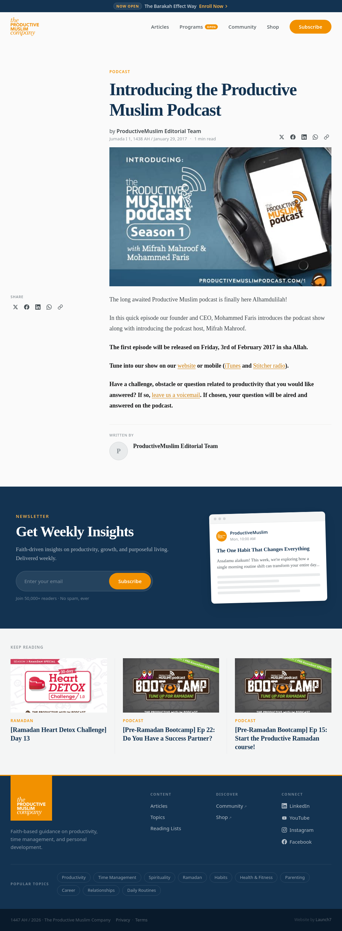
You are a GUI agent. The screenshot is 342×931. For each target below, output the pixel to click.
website (187, 365)
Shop (273, 26)
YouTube (296, 817)
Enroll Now (214, 6)
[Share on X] (282, 137)
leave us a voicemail (176, 395)
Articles (160, 26)
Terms (141, 920)
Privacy (123, 920)
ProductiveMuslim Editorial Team (159, 131)
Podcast (119, 71)
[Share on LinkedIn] (304, 137)
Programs (199, 26)
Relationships (101, 890)
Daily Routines (141, 890)
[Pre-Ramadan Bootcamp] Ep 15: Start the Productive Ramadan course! (281, 738)
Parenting (295, 877)
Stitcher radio (269, 365)
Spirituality (159, 877)
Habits (220, 877)
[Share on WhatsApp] (315, 137)
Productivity (74, 877)
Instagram (298, 830)
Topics (158, 817)
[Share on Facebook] (293, 137)
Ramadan (22, 720)
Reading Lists (166, 828)
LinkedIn (296, 806)
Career (68, 890)
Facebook (297, 841)
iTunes (233, 365)
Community (242, 26)
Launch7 (323, 919)
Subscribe (310, 26)
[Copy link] (326, 137)
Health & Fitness (256, 877)
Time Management (117, 877)
